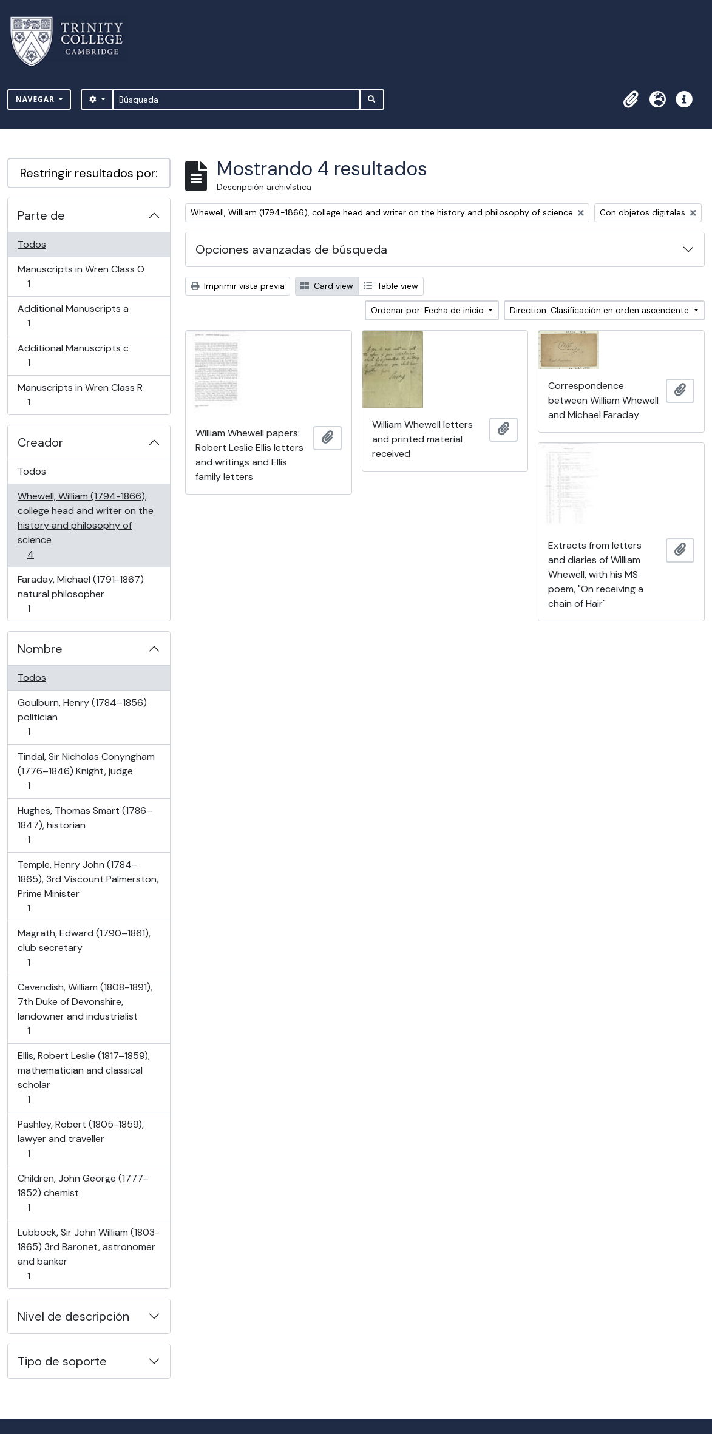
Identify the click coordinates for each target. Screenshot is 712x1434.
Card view (326, 285)
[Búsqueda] (236, 99)
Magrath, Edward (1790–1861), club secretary (84, 947)
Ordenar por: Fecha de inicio (428, 310)
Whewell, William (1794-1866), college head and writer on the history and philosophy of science (85, 525)
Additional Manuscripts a (73, 316)
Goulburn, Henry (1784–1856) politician (82, 717)
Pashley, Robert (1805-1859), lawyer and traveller (80, 1139)
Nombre (40, 649)
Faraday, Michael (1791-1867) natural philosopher (80, 594)
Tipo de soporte (62, 1361)
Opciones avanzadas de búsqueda (291, 249)
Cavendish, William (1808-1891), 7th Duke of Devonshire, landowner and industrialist (84, 1008)
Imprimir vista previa (238, 285)
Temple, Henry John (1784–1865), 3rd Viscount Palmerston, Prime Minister (87, 886)
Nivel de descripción (73, 1316)
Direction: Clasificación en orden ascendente (600, 310)
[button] (630, 99)
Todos (32, 244)
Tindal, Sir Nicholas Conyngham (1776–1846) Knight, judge (86, 771)
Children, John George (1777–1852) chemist (83, 1193)
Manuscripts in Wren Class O (80, 276)
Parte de (41, 215)
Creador (40, 442)
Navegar (36, 99)
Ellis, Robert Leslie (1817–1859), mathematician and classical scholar (83, 1077)
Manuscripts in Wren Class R (80, 395)
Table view (391, 285)
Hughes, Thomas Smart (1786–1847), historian (84, 825)
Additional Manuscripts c (73, 355)
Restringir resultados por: (89, 173)
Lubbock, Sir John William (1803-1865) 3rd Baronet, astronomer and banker (88, 1254)
